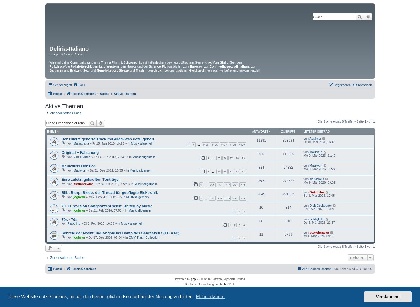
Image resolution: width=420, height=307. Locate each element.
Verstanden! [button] (388, 296)
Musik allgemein (142, 143)
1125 (206, 145)
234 (235, 198)
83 (243, 171)
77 (231, 158)
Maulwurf (315, 152)
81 (231, 171)
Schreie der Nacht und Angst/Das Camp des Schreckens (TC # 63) (121, 233)
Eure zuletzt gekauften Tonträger (91, 179)
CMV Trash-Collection (144, 237)
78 (237, 158)
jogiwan (79, 197)
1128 (233, 145)
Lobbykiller (317, 219)
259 (242, 185)
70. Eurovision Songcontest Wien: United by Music (107, 206)
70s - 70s (70, 219)
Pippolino (73, 223)
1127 (224, 145)
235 (242, 198)
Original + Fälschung (80, 152)
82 (237, 171)
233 (227, 198)
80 (225, 171)
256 (220, 185)
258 (235, 185)
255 (212, 185)
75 (219, 158)
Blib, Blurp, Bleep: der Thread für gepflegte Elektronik (110, 192)
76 (225, 158)
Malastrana (81, 143)
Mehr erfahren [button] (210, 296)
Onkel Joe (317, 192)
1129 (242, 145)
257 (227, 185)
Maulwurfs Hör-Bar (78, 166)
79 (243, 158)
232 (220, 198)
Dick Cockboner (320, 205)
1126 (215, 145)
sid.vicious (316, 179)
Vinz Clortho (81, 157)
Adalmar (315, 138)
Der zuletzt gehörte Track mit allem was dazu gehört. (108, 139)
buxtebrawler (83, 184)
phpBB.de (229, 284)
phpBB (195, 279)
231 (212, 198)
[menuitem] (79, 85)
